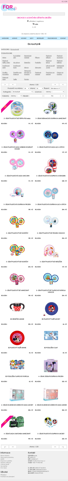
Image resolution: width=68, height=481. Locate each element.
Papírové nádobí (38, 73)
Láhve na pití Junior (50, 66)
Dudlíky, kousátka (5, 73)
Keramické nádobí (27, 56)
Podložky (38, 62)
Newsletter (4, 466)
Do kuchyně (15, 49)
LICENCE (14, 38)
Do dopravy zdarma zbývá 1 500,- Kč (34, 34)
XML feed (4, 468)
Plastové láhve (49, 61)
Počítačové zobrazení (7, 476)
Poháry (26, 79)
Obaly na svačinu (60, 73)
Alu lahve (16, 62)
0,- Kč (34, 27)
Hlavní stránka (5, 455)
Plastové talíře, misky (6, 61)
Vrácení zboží (5, 464)
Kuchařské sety (16, 56)
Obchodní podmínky (7, 457)
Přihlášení (3, 475)
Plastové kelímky (59, 61)
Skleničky (27, 62)
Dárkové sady (5, 78)
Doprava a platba (6, 461)
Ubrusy (26, 67)
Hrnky (4, 57)
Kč (62, 1)
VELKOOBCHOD (52, 38)
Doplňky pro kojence (17, 73)
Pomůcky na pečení (50, 73)
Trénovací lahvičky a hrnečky (27, 72)
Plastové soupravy (60, 56)
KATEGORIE (5, 38)
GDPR (2, 459)
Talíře (15, 79)
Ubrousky (38, 67)
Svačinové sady (5, 66)
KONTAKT (63, 38)
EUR (66, 1)
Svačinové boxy (16, 66)
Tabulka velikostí (6, 462)
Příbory (37, 57)
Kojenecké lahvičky (60, 66)
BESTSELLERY (40, 38)
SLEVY (31, 38)
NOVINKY (23, 38)
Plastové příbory (49, 56)
